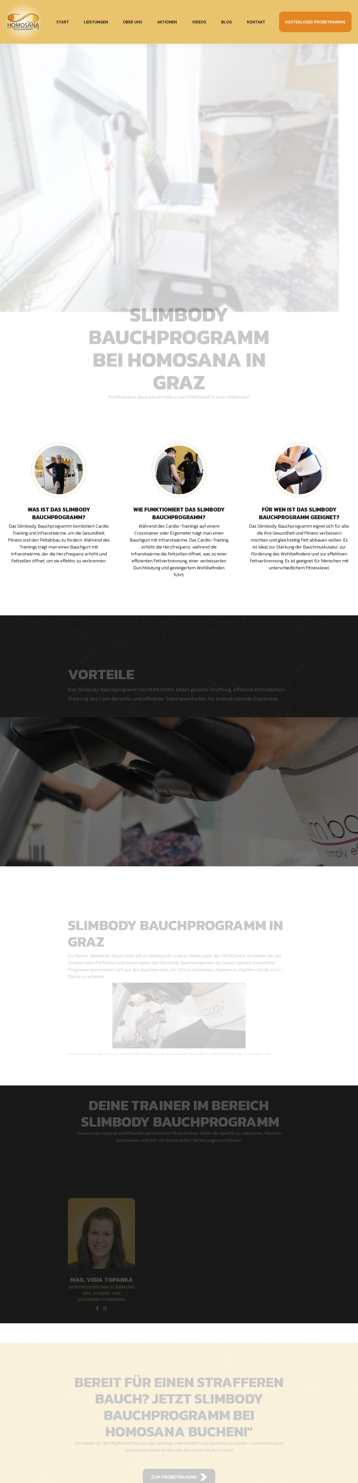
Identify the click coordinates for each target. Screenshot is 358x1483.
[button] (96, 22)
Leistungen (96, 22)
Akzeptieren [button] (325, 1466)
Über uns (132, 22)
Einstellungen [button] (248, 1466)
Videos (199, 22)
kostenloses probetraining (315, 22)
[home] (27, 22)
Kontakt (256, 22)
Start (62, 22)
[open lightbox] (179, 791)
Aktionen (167, 22)
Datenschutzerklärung (180, 1473)
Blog (226, 22)
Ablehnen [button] (285, 1466)
